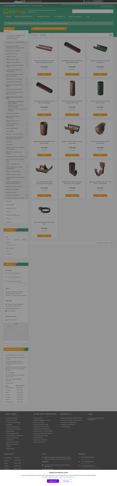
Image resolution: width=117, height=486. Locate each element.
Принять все (53, 481)
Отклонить (66, 481)
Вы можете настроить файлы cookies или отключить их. (58, 477)
